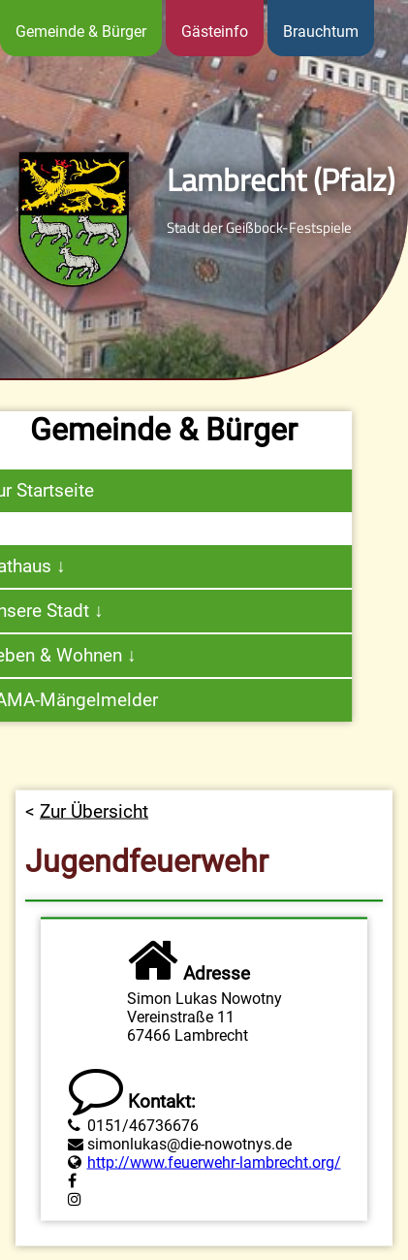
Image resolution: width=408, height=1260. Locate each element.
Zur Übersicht (94, 825)
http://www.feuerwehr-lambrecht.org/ (214, 1176)
